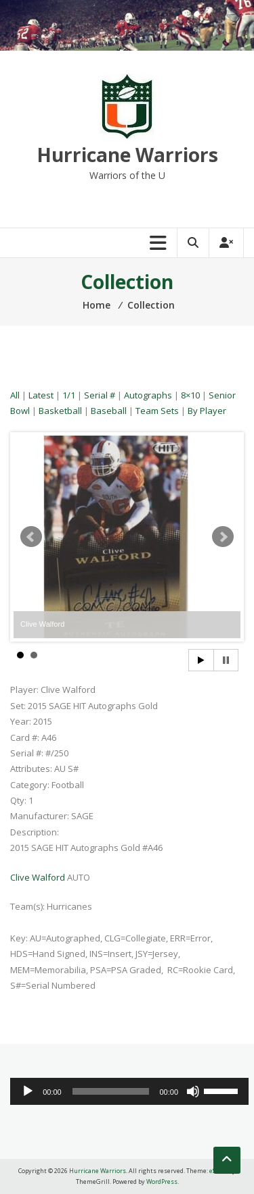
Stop (226, 660)
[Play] (28, 1091)
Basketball (60, 411)
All (15, 395)
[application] (129, 1091)
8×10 (190, 395)
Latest (41, 395)
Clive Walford (37, 877)
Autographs (148, 395)
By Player (207, 411)
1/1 (68, 395)
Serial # (99, 395)
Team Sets (157, 411)
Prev (31, 537)
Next (223, 537)
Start (201, 660)
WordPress (161, 1181)
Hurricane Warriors (127, 154)
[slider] (110, 1091)
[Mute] (193, 1091)
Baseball (109, 411)
